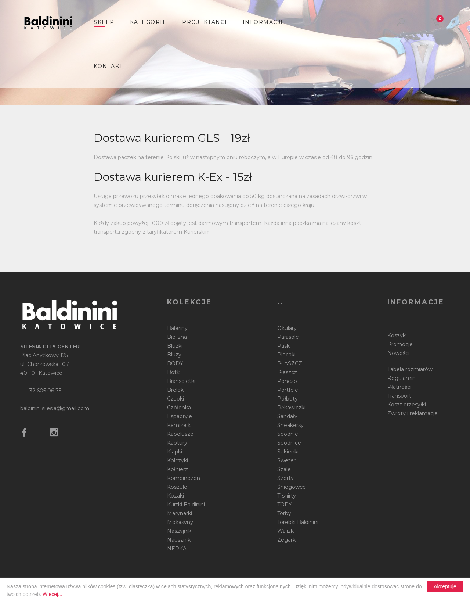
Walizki (286, 531)
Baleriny (177, 328)
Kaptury (177, 442)
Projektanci (204, 22)
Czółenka (179, 407)
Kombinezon (183, 478)
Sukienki (288, 451)
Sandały (287, 416)
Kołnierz (177, 469)
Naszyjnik (179, 531)
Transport (399, 395)
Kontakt (108, 66)
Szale (284, 469)
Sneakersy (290, 425)
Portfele (287, 390)
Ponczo (287, 381)
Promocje (400, 344)
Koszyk (396, 335)
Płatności (399, 387)
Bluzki (174, 345)
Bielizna (177, 337)
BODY (175, 363)
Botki (174, 372)
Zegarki (287, 539)
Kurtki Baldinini (186, 504)
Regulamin (401, 378)
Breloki (176, 390)
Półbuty (287, 398)
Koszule (177, 487)
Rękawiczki (291, 407)
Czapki (175, 398)
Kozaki (175, 495)
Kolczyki (177, 460)
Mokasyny (180, 522)
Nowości (398, 353)
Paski (284, 345)
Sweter (286, 460)
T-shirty (286, 495)
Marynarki (179, 513)
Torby (284, 513)
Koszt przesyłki (406, 404)
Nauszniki (179, 539)
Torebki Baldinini (297, 522)
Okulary (287, 328)
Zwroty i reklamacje (412, 413)
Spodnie (287, 434)
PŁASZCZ (289, 363)
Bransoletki (181, 381)
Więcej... (52, 594)
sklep (104, 22)
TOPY (284, 504)
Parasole (288, 337)
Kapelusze (180, 434)
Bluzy (174, 354)
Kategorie (148, 22)
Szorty (285, 478)
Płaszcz (287, 372)
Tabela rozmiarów (410, 369)
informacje (264, 22)
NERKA (177, 548)
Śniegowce (291, 487)
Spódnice (289, 442)
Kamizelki (179, 425)
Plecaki (286, 354)
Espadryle (179, 416)
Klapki (174, 451)
